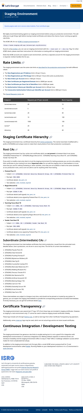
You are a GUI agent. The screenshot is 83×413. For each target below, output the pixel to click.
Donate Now (76, 6)
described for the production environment (52, 67)
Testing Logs (28, 317)
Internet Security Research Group (17, 410)
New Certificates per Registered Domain (21, 81)
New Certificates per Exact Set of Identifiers (23, 84)
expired (28, 183)
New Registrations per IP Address (19, 73)
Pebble (28, 346)
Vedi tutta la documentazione (12, 18)
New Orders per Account (16, 79)
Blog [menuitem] (49, 6)
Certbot (15, 49)
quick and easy (8, 348)
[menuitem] (55, 6)
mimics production (46, 142)
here (39, 301)
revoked (22, 183)
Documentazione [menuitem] (29, 6)
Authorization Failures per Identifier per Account (25, 87)
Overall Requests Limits (13, 94)
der (20, 180)
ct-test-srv (18, 320)
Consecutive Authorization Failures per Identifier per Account (29, 90)
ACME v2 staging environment (28, 42)
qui (48, 26)
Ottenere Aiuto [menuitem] (41, 6)
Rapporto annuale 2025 (23, 372)
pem (22, 180)
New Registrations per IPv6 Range (19, 76)
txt (26, 180)
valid (17, 183)
